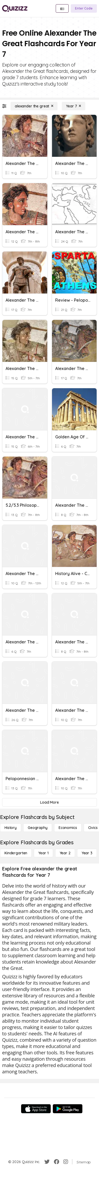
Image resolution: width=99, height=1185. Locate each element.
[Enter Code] (84, 8)
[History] (10, 827)
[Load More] (49, 802)
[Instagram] (65, 1162)
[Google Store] (67, 1108)
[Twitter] (47, 1162)
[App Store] (36, 1108)
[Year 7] (73, 106)
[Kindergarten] (16, 853)
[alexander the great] (34, 106)
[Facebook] (56, 1162)
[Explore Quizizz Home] (14, 8)
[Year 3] (87, 853)
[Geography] (37, 827)
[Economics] (68, 827)
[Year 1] (43, 853)
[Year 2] (65, 853)
